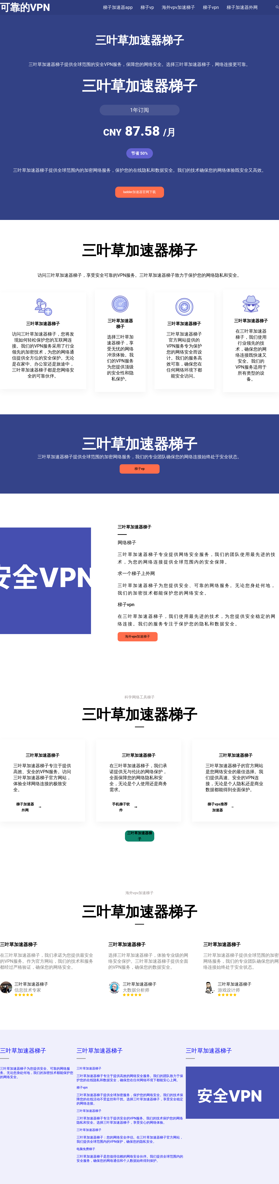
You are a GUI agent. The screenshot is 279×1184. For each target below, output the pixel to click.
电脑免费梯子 (86, 1149)
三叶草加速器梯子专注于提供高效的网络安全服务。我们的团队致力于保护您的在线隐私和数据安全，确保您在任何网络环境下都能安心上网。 (130, 1078)
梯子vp (140, 469)
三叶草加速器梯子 (139, 836)
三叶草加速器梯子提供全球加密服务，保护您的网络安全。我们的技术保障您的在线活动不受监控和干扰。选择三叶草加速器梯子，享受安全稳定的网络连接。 (130, 1099)
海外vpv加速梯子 (137, 636)
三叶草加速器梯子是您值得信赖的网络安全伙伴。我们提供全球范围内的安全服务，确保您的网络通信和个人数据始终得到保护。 (130, 1158)
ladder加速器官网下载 (139, 192)
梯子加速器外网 (28, 807)
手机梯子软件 (124, 807)
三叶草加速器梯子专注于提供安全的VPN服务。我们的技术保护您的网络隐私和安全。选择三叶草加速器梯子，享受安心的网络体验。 (130, 1120)
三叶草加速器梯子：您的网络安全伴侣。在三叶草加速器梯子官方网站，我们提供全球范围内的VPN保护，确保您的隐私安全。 (130, 1139)
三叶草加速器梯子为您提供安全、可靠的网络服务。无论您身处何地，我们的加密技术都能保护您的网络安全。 (36, 1073)
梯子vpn (82, 1087)
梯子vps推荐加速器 (220, 807)
